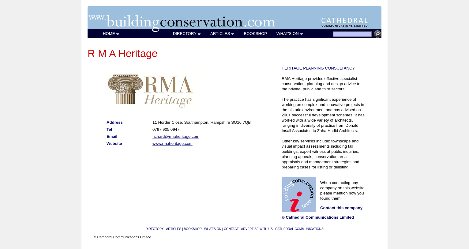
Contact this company (341, 208)
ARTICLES (222, 33)
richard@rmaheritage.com (175, 136)
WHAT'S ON (289, 33)
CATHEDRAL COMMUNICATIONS (299, 229)
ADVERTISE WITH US (256, 229)
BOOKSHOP (255, 33)
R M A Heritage (123, 53)
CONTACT (231, 229)
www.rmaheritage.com (172, 143)
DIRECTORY (187, 33)
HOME (111, 33)
